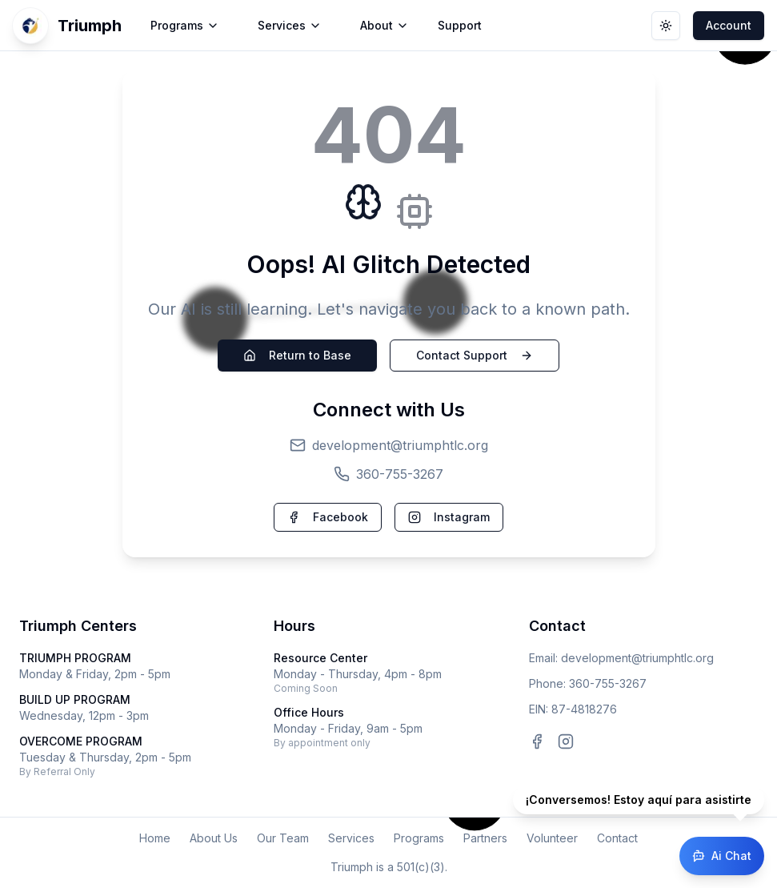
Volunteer (552, 838)
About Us (214, 838)
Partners (485, 838)
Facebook (327, 517)
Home (154, 838)
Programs (419, 838)
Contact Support (474, 355)
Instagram (449, 517)
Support (460, 25)
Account (728, 25)
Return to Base (297, 355)
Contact (617, 838)
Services (351, 838)
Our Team (283, 838)
